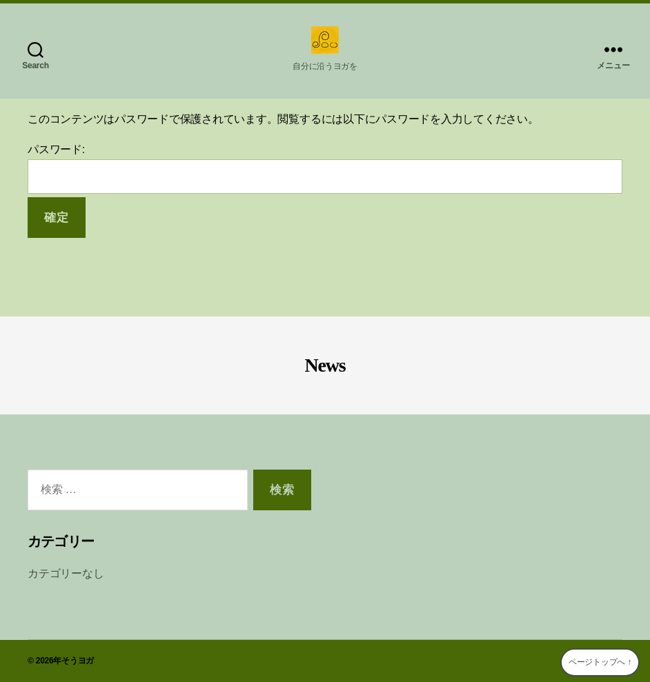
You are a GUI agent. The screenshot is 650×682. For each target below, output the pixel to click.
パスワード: (325, 168)
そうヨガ (77, 660)
